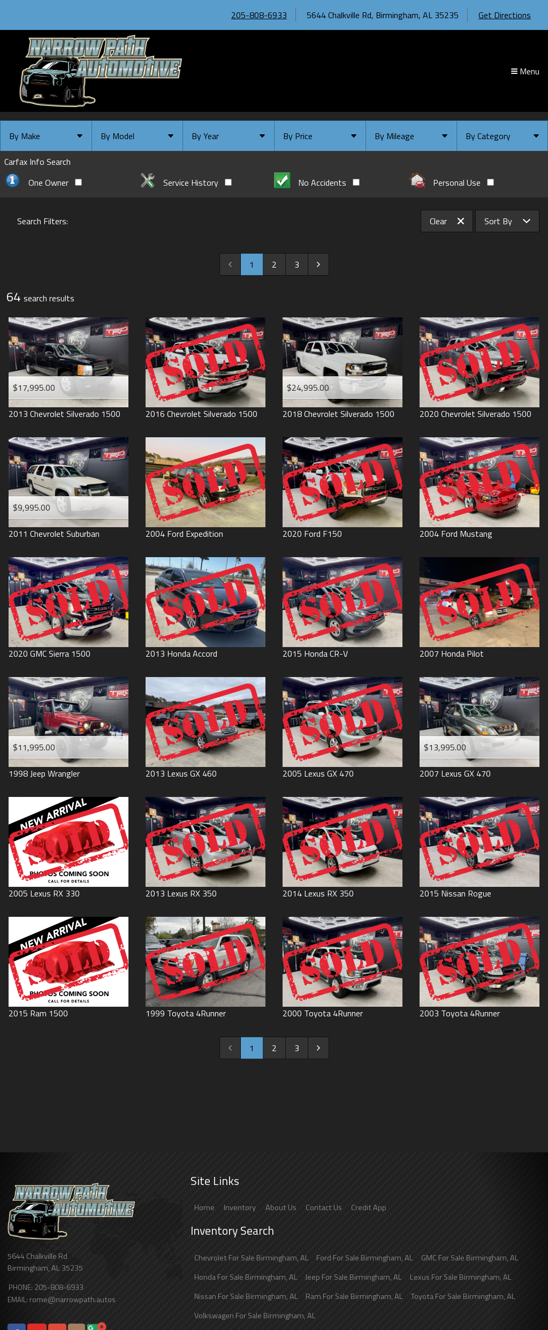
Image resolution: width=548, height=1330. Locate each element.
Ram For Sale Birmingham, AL (354, 1296)
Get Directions (504, 15)
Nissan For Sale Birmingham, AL (246, 1296)
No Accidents (317, 182)
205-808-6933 (259, 15)
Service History (185, 182)
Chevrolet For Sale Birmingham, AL (251, 1258)
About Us (280, 1207)
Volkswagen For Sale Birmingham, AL (255, 1315)
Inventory (240, 1207)
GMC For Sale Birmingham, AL (470, 1258)
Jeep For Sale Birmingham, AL (353, 1277)
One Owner (43, 182)
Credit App (368, 1207)
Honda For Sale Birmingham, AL (246, 1277)
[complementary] (516, 1298)
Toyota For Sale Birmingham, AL (463, 1296)
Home (204, 1207)
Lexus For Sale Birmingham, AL (461, 1277)
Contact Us (324, 1207)
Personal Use (451, 182)
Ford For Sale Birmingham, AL (364, 1258)
